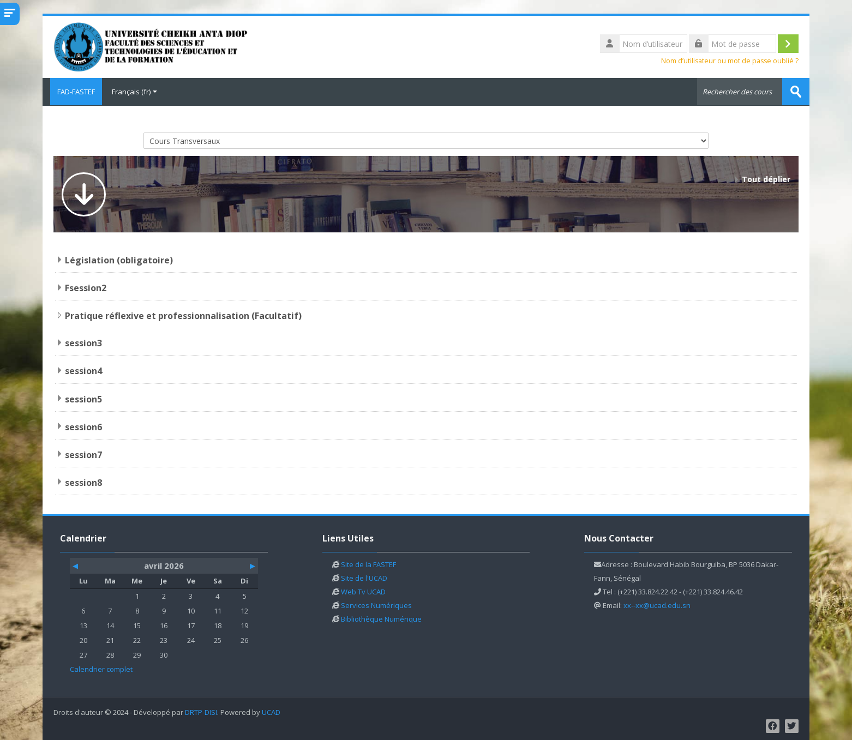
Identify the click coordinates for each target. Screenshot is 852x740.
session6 (83, 426)
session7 (83, 454)
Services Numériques (376, 604)
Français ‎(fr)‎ (134, 92)
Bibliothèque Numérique (381, 618)
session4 (83, 370)
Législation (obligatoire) (119, 260)
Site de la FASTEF (368, 563)
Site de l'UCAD (364, 577)
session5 (83, 398)
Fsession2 (85, 287)
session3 (83, 342)
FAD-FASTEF (72, 92)
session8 (83, 482)
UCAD (271, 711)
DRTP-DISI (201, 711)
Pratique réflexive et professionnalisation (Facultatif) (183, 315)
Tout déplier (766, 178)
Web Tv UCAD (363, 590)
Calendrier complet (101, 668)
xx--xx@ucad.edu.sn (657, 604)
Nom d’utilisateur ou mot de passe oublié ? (730, 60)
